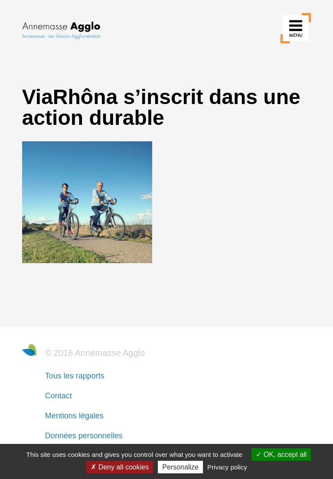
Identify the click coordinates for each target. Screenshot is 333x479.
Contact (58, 395)
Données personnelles (84, 435)
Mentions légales (74, 415)
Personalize (180, 467)
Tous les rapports (74, 375)
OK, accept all (281, 454)
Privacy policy (227, 467)
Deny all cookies (120, 467)
